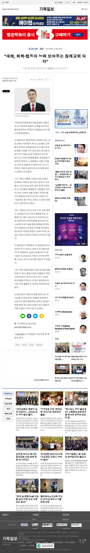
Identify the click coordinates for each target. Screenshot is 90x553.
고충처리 (23, 545)
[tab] (8, 398)
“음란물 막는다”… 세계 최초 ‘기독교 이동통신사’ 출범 (63, 187)
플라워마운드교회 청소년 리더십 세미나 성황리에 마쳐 (51, 499)
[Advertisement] (71, 91)
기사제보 (46, 542)
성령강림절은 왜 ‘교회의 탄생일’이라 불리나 (75, 455)
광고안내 (29, 542)
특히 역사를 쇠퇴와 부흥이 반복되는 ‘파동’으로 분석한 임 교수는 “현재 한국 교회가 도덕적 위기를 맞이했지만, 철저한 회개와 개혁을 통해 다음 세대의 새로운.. (27, 510)
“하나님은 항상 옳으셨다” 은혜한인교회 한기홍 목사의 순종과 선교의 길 (75, 413)
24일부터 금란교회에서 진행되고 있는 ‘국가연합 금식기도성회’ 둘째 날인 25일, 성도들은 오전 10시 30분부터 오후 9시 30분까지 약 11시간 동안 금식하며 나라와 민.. (51, 424)
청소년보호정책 (70, 542)
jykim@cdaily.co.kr (9, 81)
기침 (32, 345)
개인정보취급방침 (57, 542)
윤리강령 (31, 545)
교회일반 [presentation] (8, 398)
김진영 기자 (13, 78)
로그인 (86, 3)
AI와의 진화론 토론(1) (64, 269)
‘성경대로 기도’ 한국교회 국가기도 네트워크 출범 (51, 412)
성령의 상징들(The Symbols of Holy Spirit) (65, 327)
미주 (73, 3)
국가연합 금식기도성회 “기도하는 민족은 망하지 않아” (51, 457)
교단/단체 (33, 49)
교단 (41, 49)
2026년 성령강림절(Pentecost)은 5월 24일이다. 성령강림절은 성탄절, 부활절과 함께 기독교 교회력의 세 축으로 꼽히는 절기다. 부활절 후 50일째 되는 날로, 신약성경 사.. (76, 466)
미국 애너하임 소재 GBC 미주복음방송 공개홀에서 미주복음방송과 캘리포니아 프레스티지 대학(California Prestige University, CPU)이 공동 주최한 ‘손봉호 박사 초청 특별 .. (27, 469)
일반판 (68, 3)
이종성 (39, 345)
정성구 (57, 315)
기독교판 (60, 3)
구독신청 (79, 3)
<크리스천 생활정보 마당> (41, 380)
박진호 (57, 258)
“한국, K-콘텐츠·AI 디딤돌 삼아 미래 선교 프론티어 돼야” (27, 499)
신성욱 (57, 289)
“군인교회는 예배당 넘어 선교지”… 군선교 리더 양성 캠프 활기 (27, 412)
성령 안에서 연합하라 (63, 254)
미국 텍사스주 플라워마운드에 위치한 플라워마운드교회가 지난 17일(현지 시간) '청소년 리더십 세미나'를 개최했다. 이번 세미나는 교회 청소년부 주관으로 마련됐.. (51, 512)
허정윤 (57, 272)
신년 (25, 345)
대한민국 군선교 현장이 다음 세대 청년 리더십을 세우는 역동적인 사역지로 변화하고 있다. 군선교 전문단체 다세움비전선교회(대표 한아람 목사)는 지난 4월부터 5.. (27, 424)
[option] (63, 352)
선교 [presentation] (8, 409)
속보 (57, 132)
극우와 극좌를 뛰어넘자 (64, 297)
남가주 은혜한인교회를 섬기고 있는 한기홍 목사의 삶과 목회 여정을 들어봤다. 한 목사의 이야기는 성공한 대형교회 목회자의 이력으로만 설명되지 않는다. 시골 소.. (76, 427)
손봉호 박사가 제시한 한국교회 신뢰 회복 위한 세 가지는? (26, 457)
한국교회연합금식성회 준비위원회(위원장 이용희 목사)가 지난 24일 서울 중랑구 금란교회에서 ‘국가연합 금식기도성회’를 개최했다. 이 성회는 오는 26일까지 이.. (51, 469)
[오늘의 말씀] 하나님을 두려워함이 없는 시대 (63, 161)
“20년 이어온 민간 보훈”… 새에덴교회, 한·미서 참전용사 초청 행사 (63, 176)
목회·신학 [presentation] (8, 414)
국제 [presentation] (8, 419)
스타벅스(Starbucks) (63, 312)
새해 (18, 345)
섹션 (5, 2)
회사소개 (21, 542)
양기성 (57, 300)
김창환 (57, 331)
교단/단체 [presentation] (8, 403)
